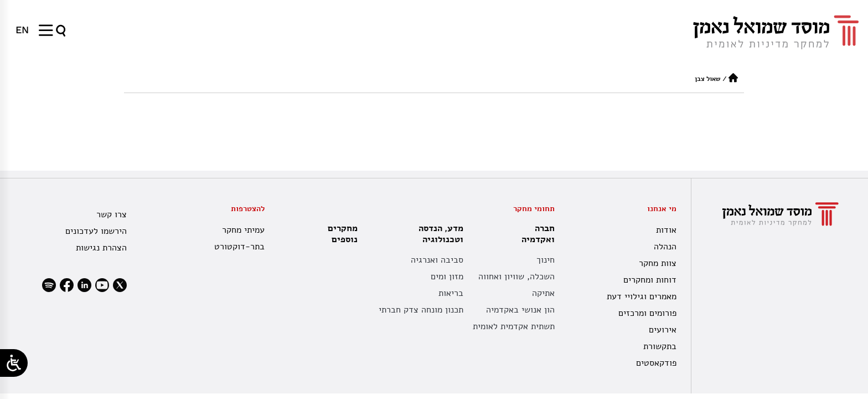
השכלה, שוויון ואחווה (516, 276)
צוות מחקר (657, 263)
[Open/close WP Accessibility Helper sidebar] (14, 363)
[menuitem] (22, 30)
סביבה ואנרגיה (437, 260)
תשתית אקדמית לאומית (514, 326)
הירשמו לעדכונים (96, 231)
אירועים (662, 330)
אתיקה (543, 293)
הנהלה (665, 247)
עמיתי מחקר (243, 230)
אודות (666, 230)
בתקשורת (659, 346)
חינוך (545, 260)
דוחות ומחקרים (649, 280)
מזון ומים (447, 276)
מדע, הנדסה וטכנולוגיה (438, 233)
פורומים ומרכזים (647, 313)
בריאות (450, 293)
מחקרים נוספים (343, 233)
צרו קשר (111, 214)
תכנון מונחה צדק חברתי (421, 310)
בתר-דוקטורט (239, 247)
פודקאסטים (656, 363)
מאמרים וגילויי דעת (641, 296)
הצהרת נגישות (101, 248)
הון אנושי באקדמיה (520, 310)
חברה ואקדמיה (535, 233)
